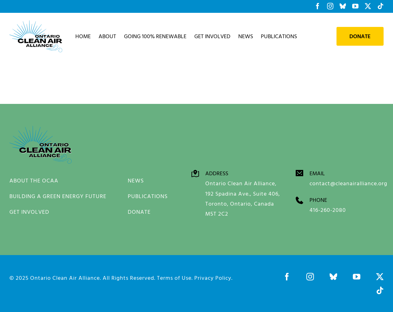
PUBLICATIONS (148, 196)
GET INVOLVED (29, 211)
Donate (360, 36)
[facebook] (287, 276)
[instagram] (310, 276)
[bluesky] (333, 276)
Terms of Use (174, 278)
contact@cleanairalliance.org (348, 183)
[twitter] (380, 276)
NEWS (136, 180)
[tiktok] (380, 290)
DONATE (139, 211)
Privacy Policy (212, 278)
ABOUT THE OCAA (33, 180)
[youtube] (356, 276)
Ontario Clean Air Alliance (65, 278)
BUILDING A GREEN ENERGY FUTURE (57, 196)
